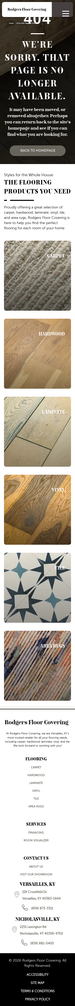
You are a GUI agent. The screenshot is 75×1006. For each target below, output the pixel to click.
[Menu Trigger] (65, 13)
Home (11, 23)
